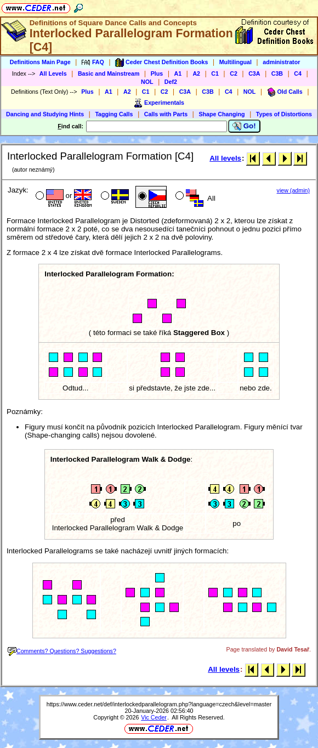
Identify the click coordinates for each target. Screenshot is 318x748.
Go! (244, 126)
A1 (178, 73)
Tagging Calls (114, 114)
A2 (196, 73)
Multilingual (235, 62)
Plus (157, 73)
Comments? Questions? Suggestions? (62, 651)
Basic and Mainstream (109, 73)
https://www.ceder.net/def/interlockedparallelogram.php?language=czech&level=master (159, 704)
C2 (233, 73)
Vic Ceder (154, 717)
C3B (277, 73)
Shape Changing (221, 114)
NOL (147, 81)
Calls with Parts (166, 114)
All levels (225, 158)
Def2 (170, 81)
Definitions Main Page (40, 62)
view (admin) (293, 190)
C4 (298, 73)
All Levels (53, 73)
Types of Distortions (284, 114)
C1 (215, 73)
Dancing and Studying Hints (45, 114)
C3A (254, 73)
